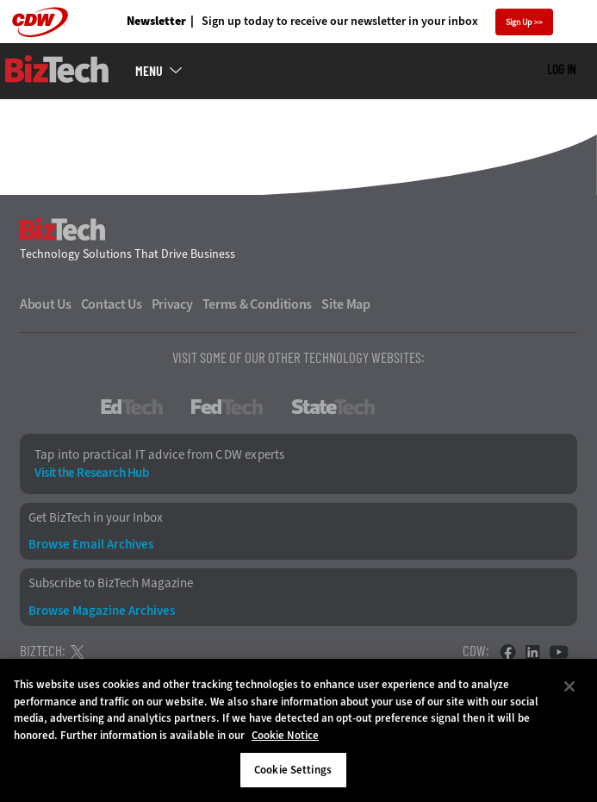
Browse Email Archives (90, 544)
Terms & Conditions (257, 304)
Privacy (172, 304)
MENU (149, 71)
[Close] (569, 686)
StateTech (333, 407)
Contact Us (111, 304)
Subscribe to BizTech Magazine (110, 583)
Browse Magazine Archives (101, 611)
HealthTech (450, 407)
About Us (46, 304)
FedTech (227, 407)
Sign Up (519, 22)
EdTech (132, 407)
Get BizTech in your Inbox (95, 517)
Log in (561, 69)
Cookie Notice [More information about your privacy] (285, 735)
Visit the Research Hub (91, 473)
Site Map (345, 304)
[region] (298, 730)
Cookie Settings (293, 769)
